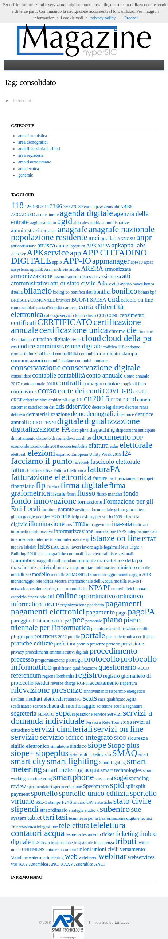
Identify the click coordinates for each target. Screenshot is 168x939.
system (18, 818)
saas (90, 698)
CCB (101, 315)
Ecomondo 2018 (44, 446)
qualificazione (85, 668)
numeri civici (122, 588)
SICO (120, 738)
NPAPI (99, 587)
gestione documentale (94, 509)
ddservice (78, 406)
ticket (108, 834)
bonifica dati (82, 292)
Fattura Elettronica (70, 470)
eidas (114, 446)
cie (131, 330)
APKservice (48, 252)
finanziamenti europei (134, 478)
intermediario (23, 539)
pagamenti (123, 603)
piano (112, 619)
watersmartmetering (46, 857)
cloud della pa (126, 338)
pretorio (113, 644)
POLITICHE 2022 (50, 636)
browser (63, 300)
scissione (104, 706)
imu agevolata (98, 524)
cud (131, 399)
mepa (75, 567)
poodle (74, 636)
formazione (89, 502)
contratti (69, 382)
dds (60, 406)
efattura (99, 445)
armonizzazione (31, 276)
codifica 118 (113, 346)
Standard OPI (82, 802)
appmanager (111, 261)
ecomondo (20, 446)
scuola (119, 706)
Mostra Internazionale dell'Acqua (83, 581)
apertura (78, 246)
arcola (74, 269)
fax (111, 478)
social (108, 778)
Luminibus (23, 560)
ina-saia (122, 523)
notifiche (79, 588)
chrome (117, 331)
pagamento (100, 612)
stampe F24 (58, 802)
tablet (34, 817)
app (75, 253)
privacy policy (103, 17)
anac (52, 230)
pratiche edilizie (32, 643)
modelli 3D (21, 574)
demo (78, 413)
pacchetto (95, 604)
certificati (23, 322)
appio (57, 262)
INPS (121, 531)
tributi (126, 841)
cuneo (143, 399)
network (18, 588)
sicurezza (138, 738)
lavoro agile (92, 547)
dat (52, 407)
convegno (93, 383)
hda (65, 516)
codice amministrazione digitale (60, 346)
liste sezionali (121, 553)
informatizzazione (73, 531)
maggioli (43, 560)
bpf (153, 292)
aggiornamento (43, 222)
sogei (121, 777)
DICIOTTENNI (42, 422)
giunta (16, 516)
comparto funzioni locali (32, 353)
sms (98, 778)
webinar (112, 856)
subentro (115, 809)
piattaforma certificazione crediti (119, 628)
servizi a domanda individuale (81, 717)
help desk (79, 516)
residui (42, 683)
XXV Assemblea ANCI (39, 864)
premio (83, 644)
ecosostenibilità (73, 446)
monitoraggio (105, 574)
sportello (44, 793)
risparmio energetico (127, 691)
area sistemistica (32, 135)
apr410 (137, 262)
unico (16, 849)
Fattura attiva (40, 470)
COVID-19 (117, 391)
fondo (130, 493)
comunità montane (91, 360)
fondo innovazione (43, 501)
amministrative (115, 222)
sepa (63, 712)
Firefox (53, 486)
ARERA (92, 268)
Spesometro (96, 786)
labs (44, 546)
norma (64, 588)
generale (25, 175)
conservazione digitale (101, 367)
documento (111, 437)
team (73, 818)
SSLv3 (41, 802)
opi (83, 596)
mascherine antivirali (34, 567)
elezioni (41, 453)
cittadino (24, 339)
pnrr (29, 636)
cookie (112, 383)
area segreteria (31, 155)
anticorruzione (23, 246)
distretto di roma (50, 438)
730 (66, 206)
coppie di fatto (133, 383)
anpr (144, 237)
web (71, 856)
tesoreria (73, 834)
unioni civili (105, 849)
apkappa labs (128, 245)
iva (20, 547)
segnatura (134, 706)
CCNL (112, 315)
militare (87, 567)
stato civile (132, 801)
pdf (68, 621)
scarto (38, 706)
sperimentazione (67, 786)
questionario (117, 667)
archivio (61, 269)
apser (148, 262)
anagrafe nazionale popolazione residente (83, 233)
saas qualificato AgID (117, 699)
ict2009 (115, 516)
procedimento (113, 650)
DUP (137, 438)
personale (93, 621)
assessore (90, 276)
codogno (132, 346)
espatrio (63, 454)
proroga (74, 660)
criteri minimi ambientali (45, 399)
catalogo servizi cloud (63, 315)
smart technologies (121, 770)
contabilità (71, 375)
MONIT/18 (82, 574)
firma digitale (84, 485)
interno (56, 539)
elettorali (19, 454)
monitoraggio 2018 (134, 574)
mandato (68, 560)
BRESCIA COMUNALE (33, 300)
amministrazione (29, 230)
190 (35, 206)
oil (51, 596)
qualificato (62, 668)
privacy (17, 652)
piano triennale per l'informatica (76, 624)
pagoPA (141, 611)
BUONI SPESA (88, 300)
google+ (43, 516)
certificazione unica (73, 330)
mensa (63, 567)
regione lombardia (58, 676)
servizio (25, 737)
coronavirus (24, 391)
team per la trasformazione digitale (108, 818)
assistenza (110, 276)
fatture (100, 478)
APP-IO (77, 260)
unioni (84, 849)
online (67, 595)
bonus (143, 292)
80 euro (84, 206)
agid (64, 221)
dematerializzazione (48, 414)
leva (124, 547)
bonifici (102, 292)
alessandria (91, 222)
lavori (76, 547)
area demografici (33, 142)
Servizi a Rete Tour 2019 (107, 722)
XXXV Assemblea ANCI (82, 864)
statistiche (103, 802)
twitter (143, 842)
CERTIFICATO (64, 322)
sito (108, 754)
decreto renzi (136, 407)
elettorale (136, 445)
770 (74, 206)
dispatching (102, 430)
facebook (81, 462)
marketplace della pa (119, 560)
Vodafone (19, 857)
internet (42, 539)
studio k (91, 810)
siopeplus (52, 753)
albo (77, 222)
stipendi (25, 809)
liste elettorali (97, 553)
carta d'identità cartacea (57, 307)
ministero (126, 567)
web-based (88, 857)
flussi (71, 494)
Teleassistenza (23, 826)
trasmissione (62, 842)
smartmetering (39, 778)
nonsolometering (41, 588)
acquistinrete (47, 214)
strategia (76, 810)
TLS (35, 842)
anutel (63, 246)
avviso (126, 284)
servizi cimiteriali (62, 729)
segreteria (23, 713)
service (100, 714)
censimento (132, 315)
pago (121, 613)
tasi (62, 817)
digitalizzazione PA (40, 429)
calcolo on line (137, 300)
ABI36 (126, 206)
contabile (44, 375)
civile (76, 339)
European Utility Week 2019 (96, 454)
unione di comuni (61, 849)
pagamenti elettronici (48, 611)
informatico (21, 531)
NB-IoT (135, 581)
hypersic (98, 516)
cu (80, 399)
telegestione (47, 826)
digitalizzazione (112, 421)
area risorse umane (34, 161)
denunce (127, 414)
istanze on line (115, 538)
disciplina (80, 430)
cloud (91, 338)
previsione (132, 644)
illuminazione (46, 523)
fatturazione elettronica (51, 477)
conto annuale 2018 (38, 383)
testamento (91, 834)
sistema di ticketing (86, 754)
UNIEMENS (33, 849)
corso (47, 390)
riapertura (128, 683)
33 (52, 206)
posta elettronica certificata (130, 636)
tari (49, 817)
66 (59, 206)
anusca (46, 245)
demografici (102, 413)
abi (117, 206)
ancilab (108, 238)
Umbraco (121, 922)
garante (66, 509)
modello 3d (61, 574)
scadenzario (21, 706)
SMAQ (124, 753)
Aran (48, 269)
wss (14, 864)
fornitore (48, 509)
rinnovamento (96, 691)
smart (143, 754)
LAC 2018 (60, 547)
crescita (140, 391)
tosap (45, 842)
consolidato (21, 376)
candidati (27, 307)
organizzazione (73, 604)
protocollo (102, 658)
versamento (132, 849)
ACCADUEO (23, 214)
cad (114, 298)
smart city (28, 761)
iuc (13, 547)
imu (79, 523)
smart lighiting (72, 761)
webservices (141, 857)
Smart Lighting (112, 762)
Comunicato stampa (115, 353)
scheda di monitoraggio (69, 706)
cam (14, 307)
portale (93, 635)
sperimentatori (39, 786)
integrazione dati (142, 531)
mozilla (120, 581)
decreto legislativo (108, 407)
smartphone (73, 777)
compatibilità (66, 353)
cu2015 (97, 398)
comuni (85, 353)
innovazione (105, 531)
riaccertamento (102, 683)
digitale (70, 421)
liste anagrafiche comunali (60, 553)
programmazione (50, 660)
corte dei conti (80, 390)
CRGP (16, 399)
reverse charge (62, 683)
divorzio (73, 438)
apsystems (20, 269)
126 (28, 206)
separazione (82, 714)
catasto (90, 315)
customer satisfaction (29, 407)
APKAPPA (98, 246)
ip (87, 539)
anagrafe (73, 229)
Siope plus (124, 745)
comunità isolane (59, 360)
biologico (61, 292)
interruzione (74, 539)
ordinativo (101, 596)
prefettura (64, 644)
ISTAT (149, 539)
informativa (42, 531)
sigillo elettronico (30, 746)
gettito (119, 509)
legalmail (112, 547)
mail (56, 560)
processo (22, 659)
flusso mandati (109, 494)
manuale (86, 560)
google (29, 516)
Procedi (131, 17)
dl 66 (86, 438)
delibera (18, 414)
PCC (60, 621)
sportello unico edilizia (94, 793)
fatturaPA (103, 469)
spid (117, 785)
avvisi (112, 284)
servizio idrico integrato (76, 737)
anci (94, 238)
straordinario (54, 810)
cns (14, 346)
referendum (26, 675)
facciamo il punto (41, 461)
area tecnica (28, 168)
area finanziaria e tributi (39, 148)
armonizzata (117, 269)
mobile (144, 567)
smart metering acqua (71, 769)
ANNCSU (126, 238)
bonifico (124, 291)
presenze (97, 644)
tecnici (146, 818)
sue (136, 809)
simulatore (59, 746)
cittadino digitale (51, 339)
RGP (81, 683)
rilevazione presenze (47, 689)
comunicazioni (27, 360)
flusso (86, 493)
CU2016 (118, 399)
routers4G (73, 699)
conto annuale (104, 375)
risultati (17, 699)
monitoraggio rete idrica (32, 581)
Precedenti (23, 100)
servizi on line (118, 729)
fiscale (58, 494)
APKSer (18, 254)
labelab (30, 547)
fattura (19, 469)
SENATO (46, 714)
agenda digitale (86, 213)
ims (69, 524)
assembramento (67, 276)
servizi (114, 714)
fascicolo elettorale (115, 461)
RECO (143, 668)
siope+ (22, 753)
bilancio (38, 290)
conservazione (36, 367)
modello (41, 574)
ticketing (126, 833)
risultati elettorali (44, 699)
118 (17, 205)
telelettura (74, 825)
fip (41, 485)
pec (78, 619)
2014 (44, 206)
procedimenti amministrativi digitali (56, 652)
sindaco (78, 746)
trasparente (83, 842)
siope (97, 745)
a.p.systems (103, 206)
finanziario (23, 486)
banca (138, 284)
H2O (55, 516)
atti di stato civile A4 (77, 283)
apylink (36, 269)
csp (71, 399)
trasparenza (104, 842)
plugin (18, 636)
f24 (126, 453)
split (130, 786)
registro (88, 674)
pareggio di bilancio (33, 621)
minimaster (105, 567)
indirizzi (140, 524)
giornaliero (136, 509)
